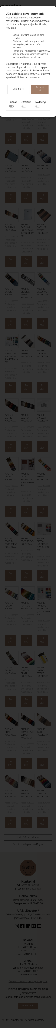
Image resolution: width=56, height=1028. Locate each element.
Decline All (19, 89)
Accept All (40, 89)
